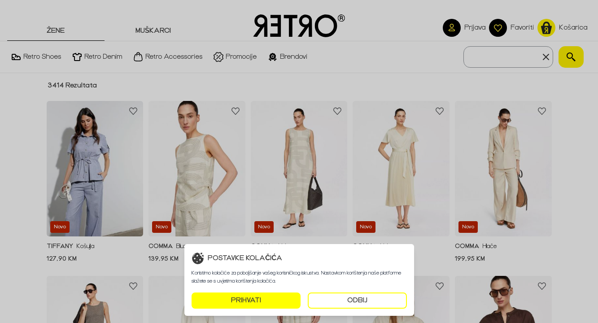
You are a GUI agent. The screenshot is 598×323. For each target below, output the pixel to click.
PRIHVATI (246, 300)
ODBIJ (357, 300)
